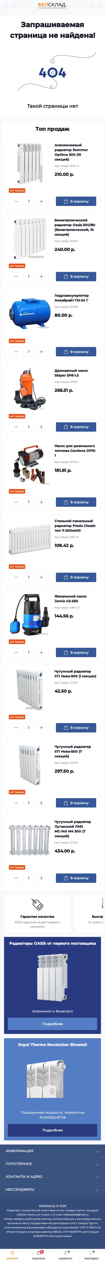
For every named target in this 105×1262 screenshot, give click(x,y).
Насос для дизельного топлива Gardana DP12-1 (75, 451)
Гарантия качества (37, 917)
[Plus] (41, 201)
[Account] (99, 5)
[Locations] (91, 5)
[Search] (14, 5)
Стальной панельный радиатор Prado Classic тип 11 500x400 (75, 526)
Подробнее (52, 1024)
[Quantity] (28, 201)
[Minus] (16, 201)
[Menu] (6, 5)
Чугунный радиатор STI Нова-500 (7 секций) (73, 751)
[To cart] (76, 201)
